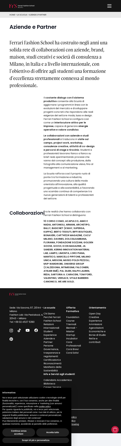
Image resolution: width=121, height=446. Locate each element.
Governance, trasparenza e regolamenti (52, 353)
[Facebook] (36, 330)
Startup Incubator (72, 336)
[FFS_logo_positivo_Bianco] (22, 6)
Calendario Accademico (58, 380)
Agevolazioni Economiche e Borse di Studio (97, 331)
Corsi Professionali (73, 343)
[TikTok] (19, 330)
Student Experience (50, 333)
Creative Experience (95, 318)
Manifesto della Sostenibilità (52, 368)
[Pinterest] (11, 339)
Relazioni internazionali (51, 326)
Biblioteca (49, 383)
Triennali (71, 324)
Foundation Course (72, 318)
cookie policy (45, 406)
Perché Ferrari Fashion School (52, 318)
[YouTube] (28, 330)
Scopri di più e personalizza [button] (35, 440)
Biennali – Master (71, 329)
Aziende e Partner (37, 14)
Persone (48, 345)
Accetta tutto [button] (52, 432)
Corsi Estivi (72, 352)
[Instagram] (11, 330)
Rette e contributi (94, 340)
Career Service (52, 387)
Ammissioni (95, 324)
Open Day (95, 313)
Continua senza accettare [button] (18, 432)
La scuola (22, 14)
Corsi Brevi (72, 349)
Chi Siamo (49, 313)
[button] (109, 6)
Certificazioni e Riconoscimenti (52, 361)
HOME (12, 14)
